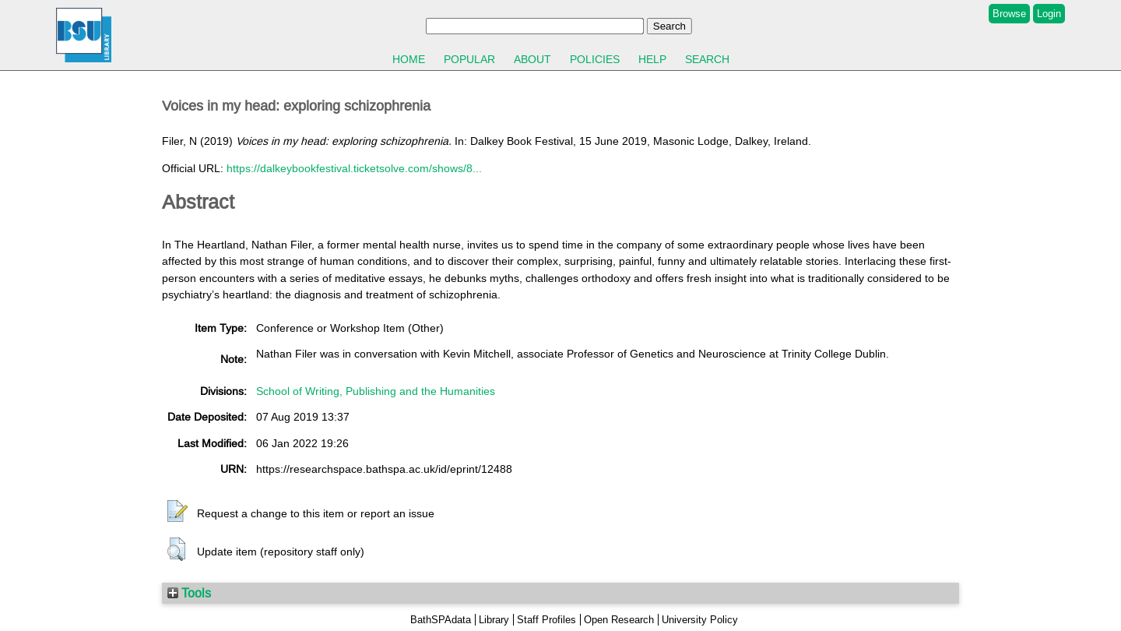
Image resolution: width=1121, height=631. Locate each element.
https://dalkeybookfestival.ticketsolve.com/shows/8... (354, 168)
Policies (595, 59)
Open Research (619, 620)
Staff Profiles (546, 620)
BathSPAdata (440, 620)
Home (408, 59)
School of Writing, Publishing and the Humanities (375, 391)
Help (652, 59)
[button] (177, 511)
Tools (189, 593)
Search (707, 59)
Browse (1009, 13)
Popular (469, 59)
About (532, 59)
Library (494, 620)
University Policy (700, 620)
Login (1049, 13)
